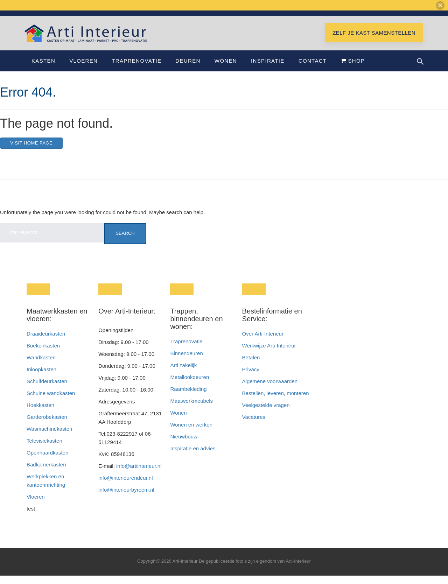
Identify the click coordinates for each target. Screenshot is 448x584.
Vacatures (253, 425)
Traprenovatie (136, 69)
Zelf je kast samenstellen (373, 41)
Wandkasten (41, 366)
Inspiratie (268, 69)
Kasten (43, 69)
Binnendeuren (186, 362)
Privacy (250, 378)
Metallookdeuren (189, 385)
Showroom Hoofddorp (397, 17)
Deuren (187, 69)
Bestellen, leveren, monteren (275, 401)
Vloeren (83, 69)
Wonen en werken (191, 433)
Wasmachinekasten (49, 437)
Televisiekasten (44, 449)
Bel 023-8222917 (349, 17)
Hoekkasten (40, 413)
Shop (353, 69)
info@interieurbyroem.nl (126, 498)
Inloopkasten (41, 378)
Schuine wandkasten (51, 401)
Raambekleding (188, 397)
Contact (313, 69)
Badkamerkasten (46, 473)
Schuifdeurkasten (47, 390)
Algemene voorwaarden (270, 390)
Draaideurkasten (46, 342)
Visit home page (31, 151)
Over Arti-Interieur (263, 342)
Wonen (226, 69)
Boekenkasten (43, 354)
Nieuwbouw (183, 445)
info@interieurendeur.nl (125, 486)
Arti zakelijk (183, 374)
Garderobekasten (47, 425)
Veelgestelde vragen (266, 413)
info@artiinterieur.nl (301, 17)
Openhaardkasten (47, 461)
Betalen (251, 366)
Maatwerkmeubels (191, 409)
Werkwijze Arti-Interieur (269, 354)
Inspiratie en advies (192, 457)
